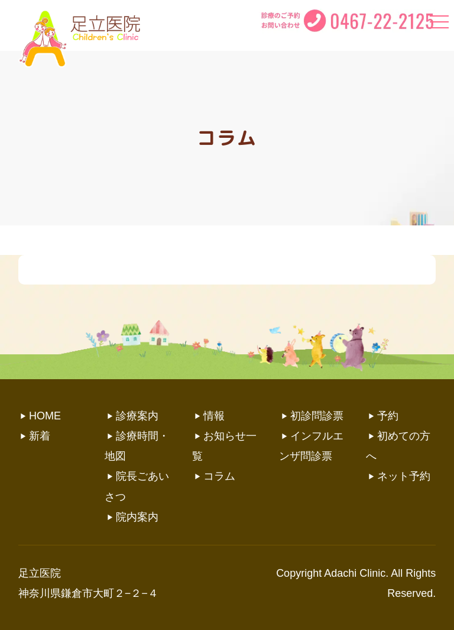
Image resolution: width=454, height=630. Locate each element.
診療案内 (137, 416)
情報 (214, 416)
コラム (219, 476)
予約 (387, 416)
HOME (45, 416)
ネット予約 (403, 476)
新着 (39, 436)
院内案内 (137, 517)
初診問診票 (316, 416)
